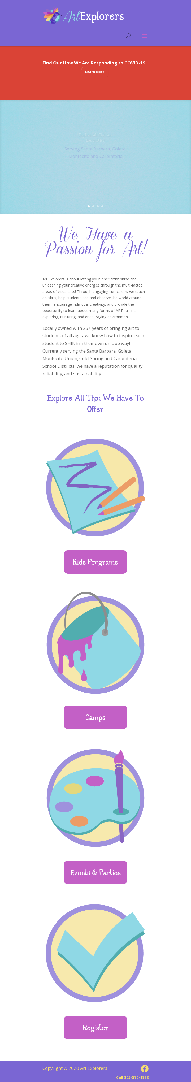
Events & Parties (95, 873)
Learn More (95, 72)
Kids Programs (95, 563)
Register (95, 1028)
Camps (96, 718)
